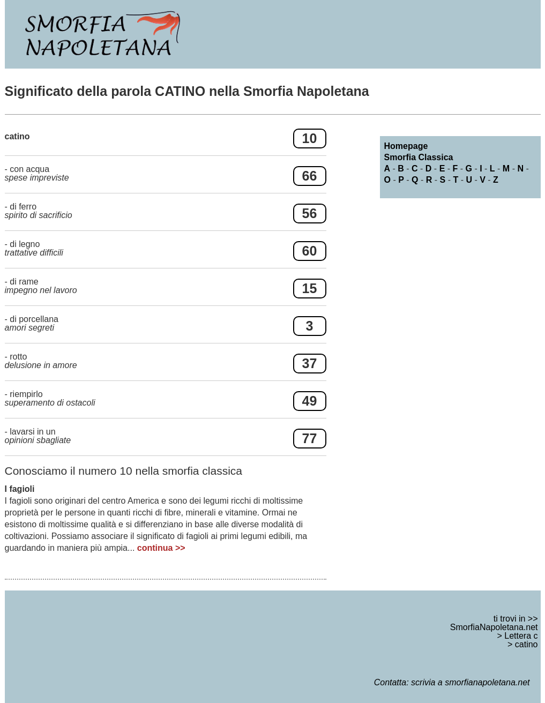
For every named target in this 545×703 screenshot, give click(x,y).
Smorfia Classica (418, 157)
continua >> (161, 547)
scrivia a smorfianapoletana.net (470, 682)
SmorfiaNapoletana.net (494, 627)
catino (526, 644)
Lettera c (520, 635)
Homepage (406, 146)
